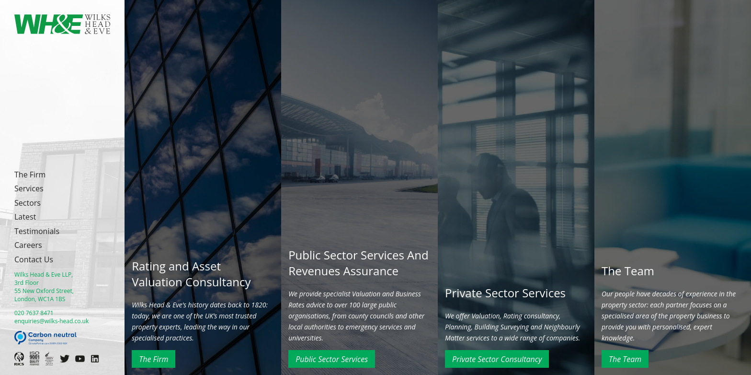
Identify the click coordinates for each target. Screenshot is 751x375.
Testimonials (36, 231)
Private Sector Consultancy (497, 359)
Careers (28, 245)
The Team (625, 359)
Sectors (27, 203)
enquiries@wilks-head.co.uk (51, 321)
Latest (25, 216)
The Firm (30, 174)
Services (29, 188)
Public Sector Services (332, 359)
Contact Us (33, 259)
